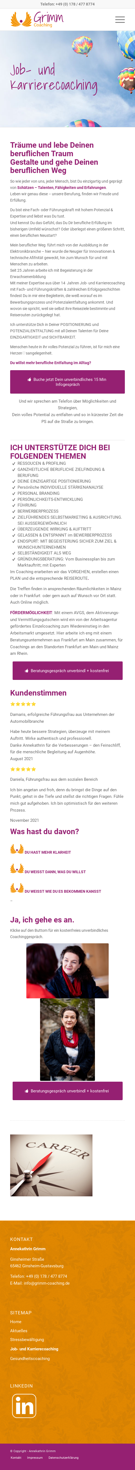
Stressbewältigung (27, 1339)
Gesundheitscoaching (30, 1358)
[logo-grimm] (56, 20)
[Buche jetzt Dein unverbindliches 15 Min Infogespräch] (67, 382)
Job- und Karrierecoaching (34, 1349)
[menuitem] (117, 20)
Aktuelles (18, 1330)
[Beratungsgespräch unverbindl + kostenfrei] (68, 670)
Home (15, 1321)
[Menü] (117, 20)
